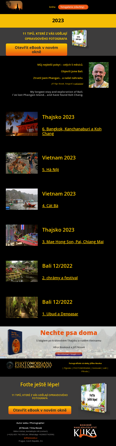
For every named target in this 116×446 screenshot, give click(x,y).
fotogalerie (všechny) (72, 6)
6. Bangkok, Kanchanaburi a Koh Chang (72, 131)
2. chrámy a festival (60, 277)
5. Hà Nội (50, 169)
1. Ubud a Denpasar (60, 313)
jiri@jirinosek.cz (30, 437)
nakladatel (78, 83)
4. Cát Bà (50, 205)
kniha (52, 6)
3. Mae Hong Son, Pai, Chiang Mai (73, 241)
